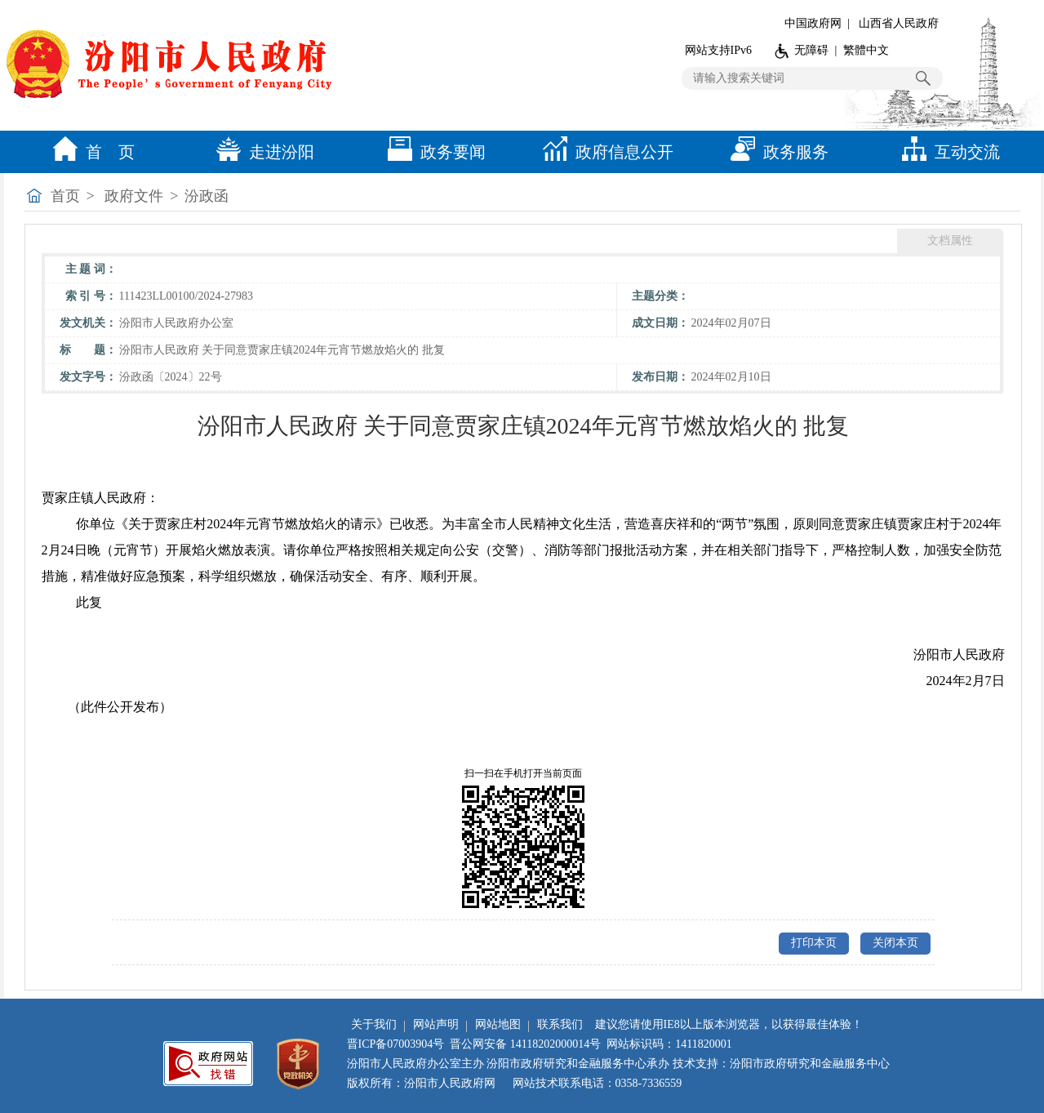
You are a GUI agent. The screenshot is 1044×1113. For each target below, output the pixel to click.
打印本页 (814, 943)
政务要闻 (433, 152)
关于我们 (374, 1024)
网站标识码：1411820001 (668, 1044)
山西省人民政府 (899, 23)
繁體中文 (866, 50)
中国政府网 (813, 23)
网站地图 (498, 1024)
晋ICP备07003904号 (396, 1044)
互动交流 (947, 152)
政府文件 (133, 196)
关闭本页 (895, 943)
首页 (65, 196)
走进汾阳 (261, 152)
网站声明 (436, 1024)
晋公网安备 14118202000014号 (525, 1044)
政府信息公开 (604, 152)
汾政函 (206, 196)
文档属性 (950, 240)
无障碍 (811, 50)
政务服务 (775, 152)
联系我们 (560, 1024)
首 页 (90, 152)
